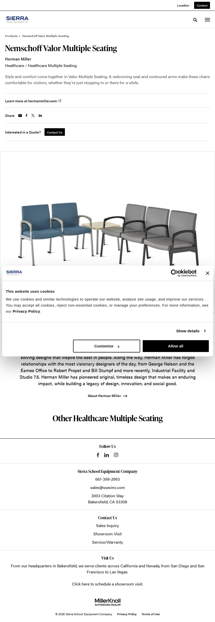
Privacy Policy (26, 311)
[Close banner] (207, 273)
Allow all (175, 346)
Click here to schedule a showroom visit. (107, 584)
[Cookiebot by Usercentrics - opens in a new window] (174, 273)
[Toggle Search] (195, 20)
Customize (106, 346)
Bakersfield (67, 566)
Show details (188, 331)
